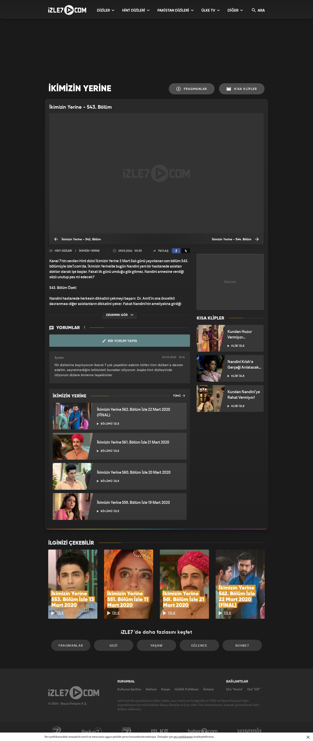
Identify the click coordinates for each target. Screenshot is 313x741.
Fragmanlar (191, 88)
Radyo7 (92, 731)
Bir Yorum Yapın (119, 341)
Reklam (151, 689)
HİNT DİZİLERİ (136, 10)
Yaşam (156, 645)
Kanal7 (56, 731)
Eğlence (199, 645)
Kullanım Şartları (129, 689)
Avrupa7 (126, 731)
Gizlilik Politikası (187, 689)
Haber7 (203, 731)
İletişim (208, 689)
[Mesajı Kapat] (308, 737)
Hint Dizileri (63, 250)
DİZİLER (105, 10)
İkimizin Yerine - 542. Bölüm (77, 239)
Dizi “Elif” (254, 689)
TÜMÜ (179, 396)
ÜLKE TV (210, 10)
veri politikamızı (183, 737)
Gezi (114, 645)
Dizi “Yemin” (234, 689)
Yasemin (249, 731)
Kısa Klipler (242, 88)
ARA (258, 10)
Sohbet (242, 645)
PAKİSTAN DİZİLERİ (175, 10)
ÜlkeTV (159, 731)
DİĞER (235, 10)
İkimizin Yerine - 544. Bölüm (235, 239)
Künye (165, 689)
